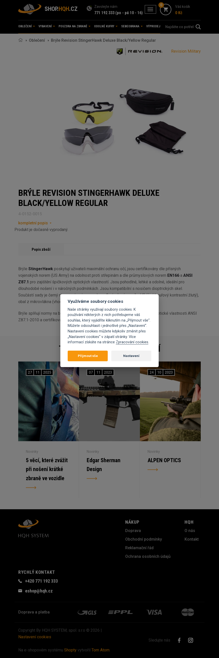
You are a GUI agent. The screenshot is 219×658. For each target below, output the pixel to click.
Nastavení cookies (34, 636)
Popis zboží (41, 249)
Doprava (133, 530)
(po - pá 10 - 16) (129, 12)
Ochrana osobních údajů (148, 556)
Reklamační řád (139, 547)
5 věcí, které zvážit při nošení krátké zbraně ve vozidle (47, 469)
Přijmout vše (88, 356)
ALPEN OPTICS (164, 460)
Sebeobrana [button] (132, 26)
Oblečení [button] (26, 26)
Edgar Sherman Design (103, 465)
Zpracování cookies (132, 342)
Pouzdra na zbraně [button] (74, 26)
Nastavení (131, 356)
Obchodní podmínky (143, 539)
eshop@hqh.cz (39, 590)
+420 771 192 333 (41, 581)
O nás (190, 530)
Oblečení (37, 40)
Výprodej (153, 26)
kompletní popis (33, 223)
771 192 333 (104, 12)
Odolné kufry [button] (106, 26)
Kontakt (192, 539)
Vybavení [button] (47, 26)
